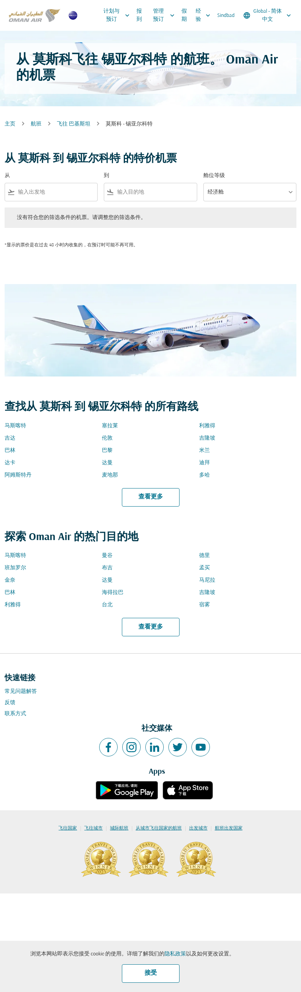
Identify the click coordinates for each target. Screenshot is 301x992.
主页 (10, 124)
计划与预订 (118, 15)
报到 (139, 15)
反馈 (10, 703)
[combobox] (56, 192)
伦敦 (107, 438)
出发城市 (198, 828)
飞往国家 (67, 828)
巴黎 (107, 450)
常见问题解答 (21, 691)
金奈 (10, 580)
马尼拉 (207, 580)
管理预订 (165, 15)
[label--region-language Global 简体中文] (268, 15)
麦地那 (110, 475)
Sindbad (225, 15)
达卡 (10, 463)
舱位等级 (214, 176)
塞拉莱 (110, 426)
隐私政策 (175, 954)
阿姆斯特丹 (18, 475)
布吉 (107, 568)
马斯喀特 (15, 426)
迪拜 (204, 463)
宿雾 (204, 605)
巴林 (10, 450)
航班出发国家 (229, 828)
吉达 (10, 438)
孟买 (204, 568)
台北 (107, 605)
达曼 (107, 463)
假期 (184, 15)
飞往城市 (93, 828)
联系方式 (15, 714)
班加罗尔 (15, 568)
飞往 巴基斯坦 (73, 124)
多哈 (204, 475)
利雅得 (207, 426)
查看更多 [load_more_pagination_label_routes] (150, 497)
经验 (205, 15)
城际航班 (119, 828)
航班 (36, 124)
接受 (151, 973)
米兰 (204, 450)
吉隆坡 (207, 438)
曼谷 (107, 556)
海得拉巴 (112, 593)
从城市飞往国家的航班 (159, 828)
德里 (204, 556)
